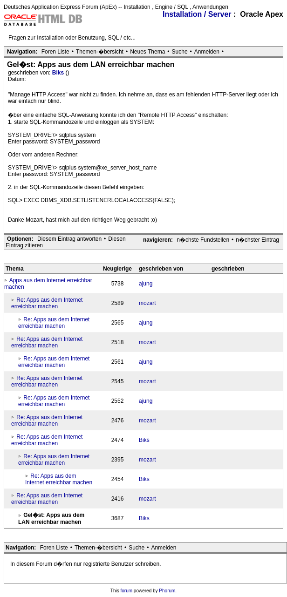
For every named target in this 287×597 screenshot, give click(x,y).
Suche (180, 51)
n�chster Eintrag (257, 240)
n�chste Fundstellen (203, 240)
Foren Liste (55, 51)
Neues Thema (147, 51)
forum (127, 590)
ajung (145, 283)
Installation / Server (197, 14)
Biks (59, 72)
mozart (147, 303)
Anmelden (206, 51)
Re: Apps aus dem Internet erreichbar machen (46, 303)
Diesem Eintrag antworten (69, 239)
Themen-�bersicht (99, 51)
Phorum (167, 590)
